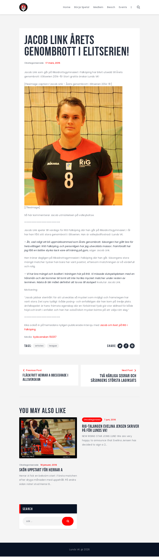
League (53, 345)
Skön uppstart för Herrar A (41, 470)
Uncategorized (92, 419)
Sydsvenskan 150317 (45, 337)
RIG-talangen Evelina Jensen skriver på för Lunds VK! (105, 428)
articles (39, 345)
